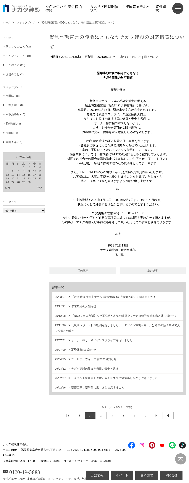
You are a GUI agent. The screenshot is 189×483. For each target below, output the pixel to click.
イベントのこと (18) (18, 55)
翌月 (40, 187)
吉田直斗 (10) (14, 142)
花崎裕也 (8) (13, 123)
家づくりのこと (130, 56)
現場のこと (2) (15, 74)
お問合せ (171, 475)
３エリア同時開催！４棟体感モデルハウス (120, 8)
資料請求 (160, 8)
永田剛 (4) (12, 132)
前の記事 (83, 270)
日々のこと (151, 56)
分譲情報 (97, 475)
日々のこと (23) (15, 65)
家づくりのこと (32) (18, 46)
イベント (122, 475)
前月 (7, 187)
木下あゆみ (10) (15, 114)
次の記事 (152, 270)
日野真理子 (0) (15, 105)
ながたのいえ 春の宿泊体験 (64, 8)
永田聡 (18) (13, 95)
